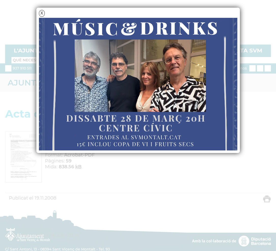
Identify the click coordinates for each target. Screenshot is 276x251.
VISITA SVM (245, 50)
